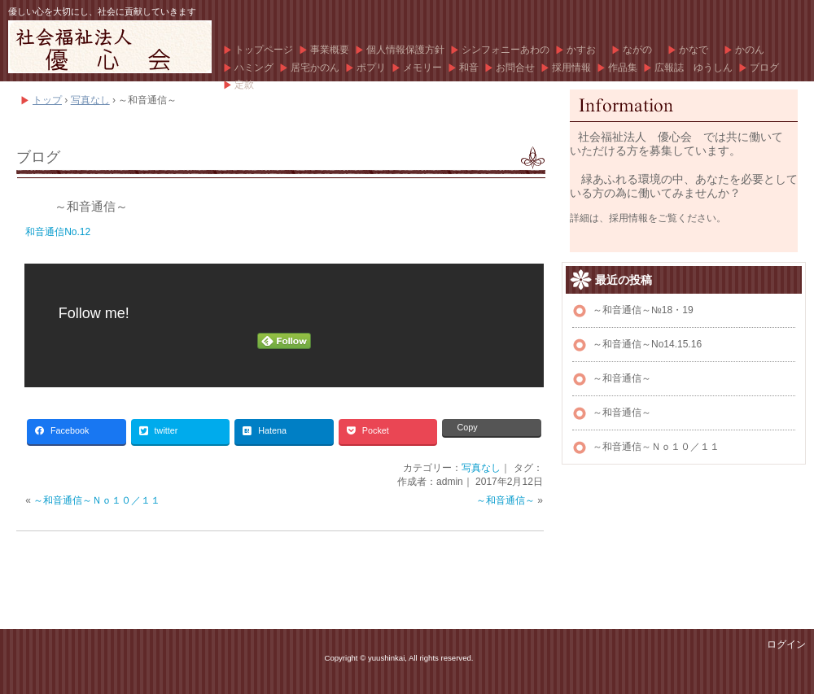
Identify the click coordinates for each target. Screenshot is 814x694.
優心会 (110, 46)
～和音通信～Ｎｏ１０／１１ (96, 500)
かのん (749, 49)
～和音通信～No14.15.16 (647, 344)
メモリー (422, 67)
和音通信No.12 (57, 232)
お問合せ (515, 67)
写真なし (481, 468)
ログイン (786, 644)
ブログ (764, 67)
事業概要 (329, 49)
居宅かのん (315, 67)
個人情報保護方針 (405, 49)
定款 (244, 84)
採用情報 (571, 67)
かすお (586, 49)
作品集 (622, 67)
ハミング (254, 67)
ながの (642, 49)
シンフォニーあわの (505, 49)
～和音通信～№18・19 (643, 310)
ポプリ (371, 67)
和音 (469, 67)
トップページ (263, 49)
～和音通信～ (91, 206)
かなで (698, 49)
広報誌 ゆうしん (693, 67)
